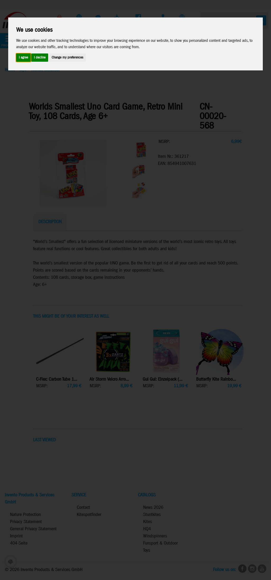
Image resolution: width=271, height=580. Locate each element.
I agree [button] (23, 57)
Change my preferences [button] (67, 57)
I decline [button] (40, 57)
